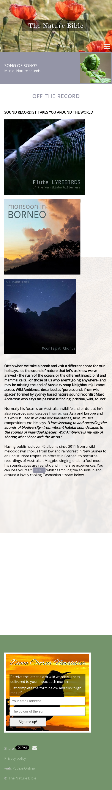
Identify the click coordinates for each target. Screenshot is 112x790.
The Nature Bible (22, 778)
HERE (39, 470)
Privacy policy (15, 758)
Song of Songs (21, 65)
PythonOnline (24, 768)
